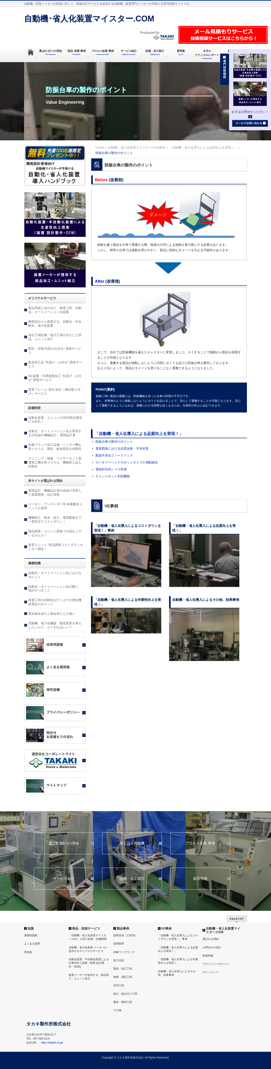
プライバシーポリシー (216, 964)
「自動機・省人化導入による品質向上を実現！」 (139, 433)
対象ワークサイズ (124, 952)
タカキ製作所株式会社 (130, 1057)
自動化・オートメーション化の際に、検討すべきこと (54, 588)
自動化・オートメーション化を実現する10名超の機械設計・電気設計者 (54, 433)
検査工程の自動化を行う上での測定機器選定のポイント (54, 602)
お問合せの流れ (212, 947)
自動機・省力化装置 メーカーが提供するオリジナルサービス (88, 949)
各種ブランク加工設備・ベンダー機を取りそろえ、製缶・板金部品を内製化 (54, 446)
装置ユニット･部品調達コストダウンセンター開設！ (55, 547)
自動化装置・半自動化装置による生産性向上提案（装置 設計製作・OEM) (89, 963)
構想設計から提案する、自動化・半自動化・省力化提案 (54, 323)
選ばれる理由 (211, 939)
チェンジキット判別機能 (112, 476)
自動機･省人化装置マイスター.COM (89, 18)
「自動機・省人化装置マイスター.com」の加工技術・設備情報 (88, 937)
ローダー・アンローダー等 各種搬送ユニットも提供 (55, 506)
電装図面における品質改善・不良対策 (122, 448)
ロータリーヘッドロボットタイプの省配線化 (126, 462)
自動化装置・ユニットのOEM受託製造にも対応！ (55, 419)
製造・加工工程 (122, 968)
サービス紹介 (63, 878)
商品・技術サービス (86, 928)
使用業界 (118, 943)
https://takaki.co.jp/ (52, 1042)
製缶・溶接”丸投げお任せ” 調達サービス (54, 350)
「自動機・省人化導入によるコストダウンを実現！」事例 (178, 937)
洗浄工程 (118, 985)
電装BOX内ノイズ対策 (111, 469)
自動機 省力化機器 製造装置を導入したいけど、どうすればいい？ (54, 625)
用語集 (28, 952)
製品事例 (123, 928)
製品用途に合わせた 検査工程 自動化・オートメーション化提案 (54, 310)
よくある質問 (32, 943)
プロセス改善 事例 (200, 843)
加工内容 (118, 960)
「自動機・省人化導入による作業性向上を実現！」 (178, 961)
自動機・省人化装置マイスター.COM (223, 930)
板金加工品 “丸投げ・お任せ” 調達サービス (55, 364)
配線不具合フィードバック (114, 455)
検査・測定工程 (122, 977)
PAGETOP (237, 918)
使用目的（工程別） (125, 935)
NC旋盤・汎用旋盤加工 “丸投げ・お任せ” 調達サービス (55, 378)
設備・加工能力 (132, 878)
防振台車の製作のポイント (114, 441)
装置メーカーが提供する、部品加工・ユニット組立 (89, 976)
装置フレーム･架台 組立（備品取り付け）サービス (54, 391)
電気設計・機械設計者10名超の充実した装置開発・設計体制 (55, 492)
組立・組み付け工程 (125, 993)
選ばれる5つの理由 (63, 843)
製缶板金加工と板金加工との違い (51, 613)
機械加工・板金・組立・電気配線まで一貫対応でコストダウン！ (54, 519)
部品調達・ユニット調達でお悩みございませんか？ (54, 533)
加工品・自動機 (132, 843)
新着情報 (200, 878)
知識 (30, 928)
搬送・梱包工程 (122, 1002)
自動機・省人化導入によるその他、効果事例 (176, 973)
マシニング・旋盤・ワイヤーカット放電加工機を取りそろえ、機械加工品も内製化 (54, 462)
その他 (117, 1010)
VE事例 (166, 928)
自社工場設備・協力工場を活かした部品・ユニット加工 (54, 337)
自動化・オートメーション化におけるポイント (54, 575)
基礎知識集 (30, 935)
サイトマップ (211, 972)
